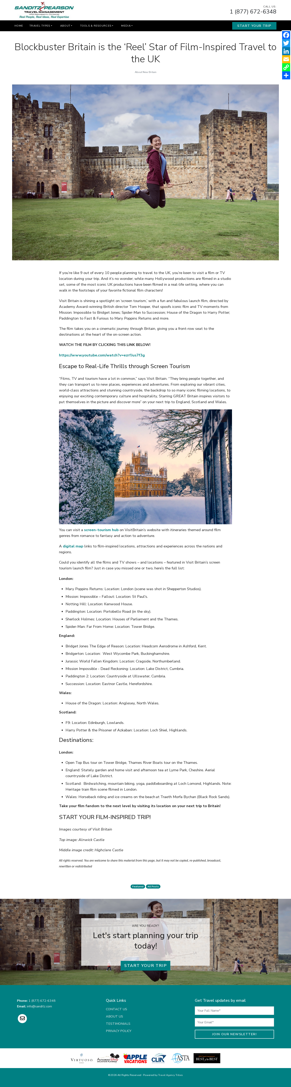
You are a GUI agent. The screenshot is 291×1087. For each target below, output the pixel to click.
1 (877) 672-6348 (253, 12)
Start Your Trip (254, 26)
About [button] (65, 26)
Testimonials (118, 1024)
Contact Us (116, 1009)
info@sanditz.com (39, 1006)
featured (137, 886)
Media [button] (126, 26)
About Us (114, 1016)
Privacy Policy (118, 1031)
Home (19, 26)
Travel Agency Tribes (170, 1075)
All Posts (153, 886)
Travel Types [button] (40, 26)
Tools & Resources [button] (95, 26)
